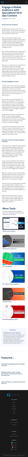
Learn (14, 404)
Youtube (15, 444)
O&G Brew (14, 434)
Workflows (14, 406)
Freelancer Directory (14, 436)
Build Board (14, 408)
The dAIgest (14, 424)
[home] (12, 2)
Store (11, 213)
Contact (15, 449)
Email (15, 447)
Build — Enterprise (14, 422)
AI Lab (14, 410)
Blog (14, 413)
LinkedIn (15, 442)
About (14, 402)
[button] (25, 2)
